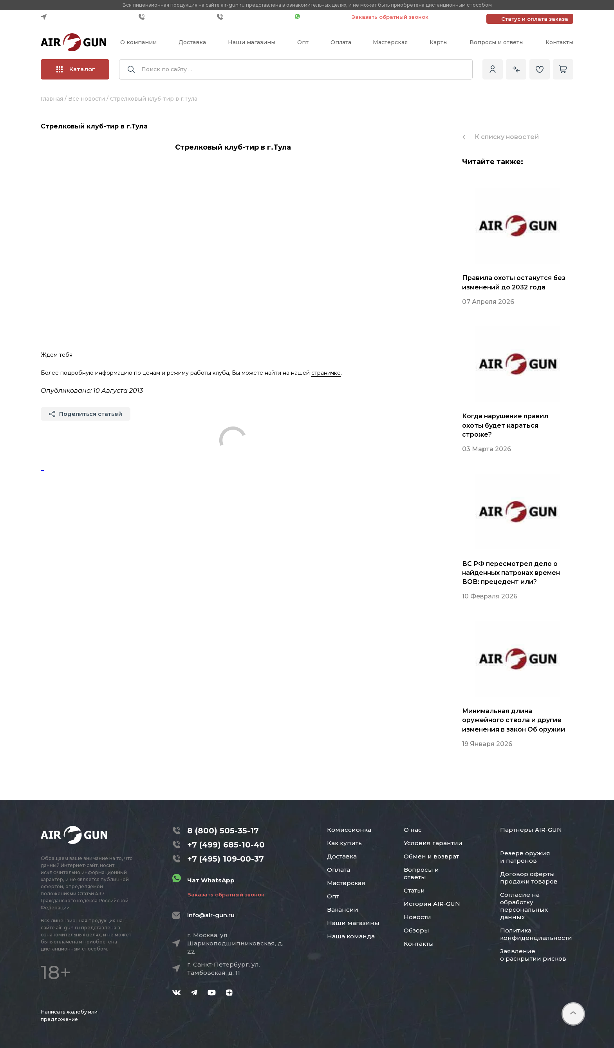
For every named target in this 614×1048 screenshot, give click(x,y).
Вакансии (342, 909)
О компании (138, 42)
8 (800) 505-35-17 (223, 830)
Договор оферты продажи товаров (529, 877)
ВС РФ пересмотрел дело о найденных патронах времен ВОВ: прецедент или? (511, 572)
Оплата (340, 42)
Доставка (192, 42)
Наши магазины (251, 42)
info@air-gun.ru (211, 915)
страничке (326, 372)
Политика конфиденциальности (536, 934)
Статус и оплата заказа (534, 19)
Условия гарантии (433, 843)
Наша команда (351, 936)
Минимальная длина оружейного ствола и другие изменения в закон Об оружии (513, 720)
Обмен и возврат (431, 856)
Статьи (414, 890)
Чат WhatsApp (319, 17)
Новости (417, 917)
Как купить (344, 843)
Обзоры (416, 930)
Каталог (75, 69)
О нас (413, 829)
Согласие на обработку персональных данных (524, 906)
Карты (439, 42)
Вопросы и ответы (497, 42)
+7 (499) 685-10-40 (175, 17)
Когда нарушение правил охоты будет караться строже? (505, 425)
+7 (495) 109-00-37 (254, 17)
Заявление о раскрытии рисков (533, 954)
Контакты (559, 42)
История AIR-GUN (432, 903)
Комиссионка (349, 829)
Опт (303, 42)
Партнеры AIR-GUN (531, 829)
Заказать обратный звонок (390, 17)
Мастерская (390, 42)
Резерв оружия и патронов (525, 856)
